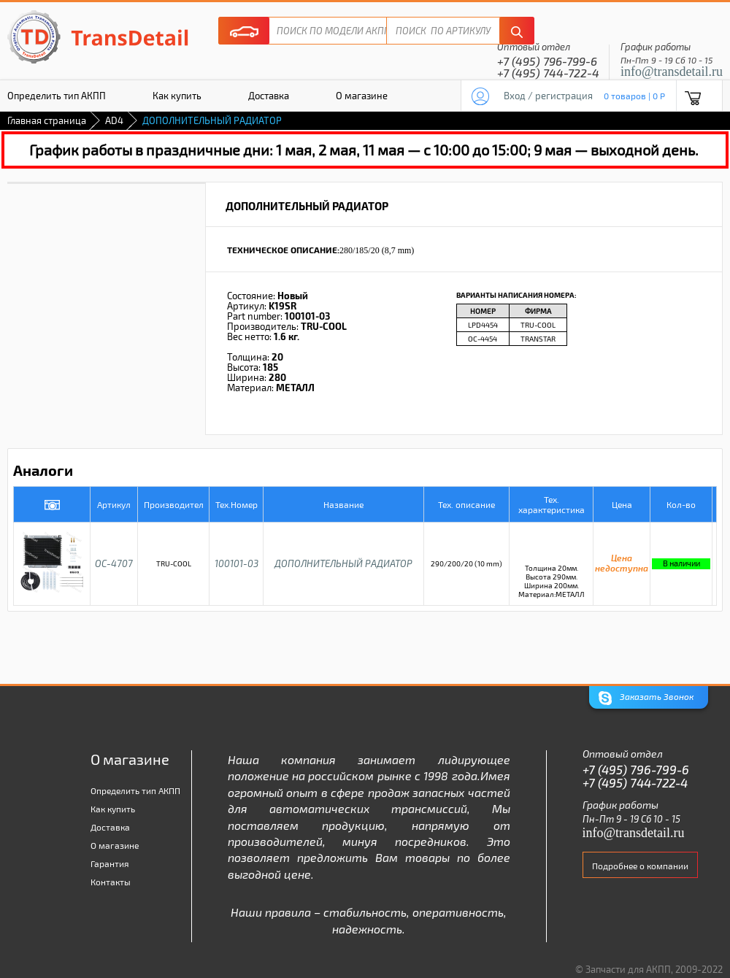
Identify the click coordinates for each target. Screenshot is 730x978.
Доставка (268, 95)
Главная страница (46, 120)
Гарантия (110, 863)
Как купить (177, 95)
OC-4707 (114, 563)
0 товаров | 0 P (634, 96)
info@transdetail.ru (671, 71)
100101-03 (236, 563)
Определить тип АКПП (135, 790)
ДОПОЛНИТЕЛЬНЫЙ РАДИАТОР (343, 563)
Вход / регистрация (548, 95)
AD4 (114, 120)
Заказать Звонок (646, 698)
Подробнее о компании (640, 865)
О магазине (362, 95)
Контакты (111, 882)
